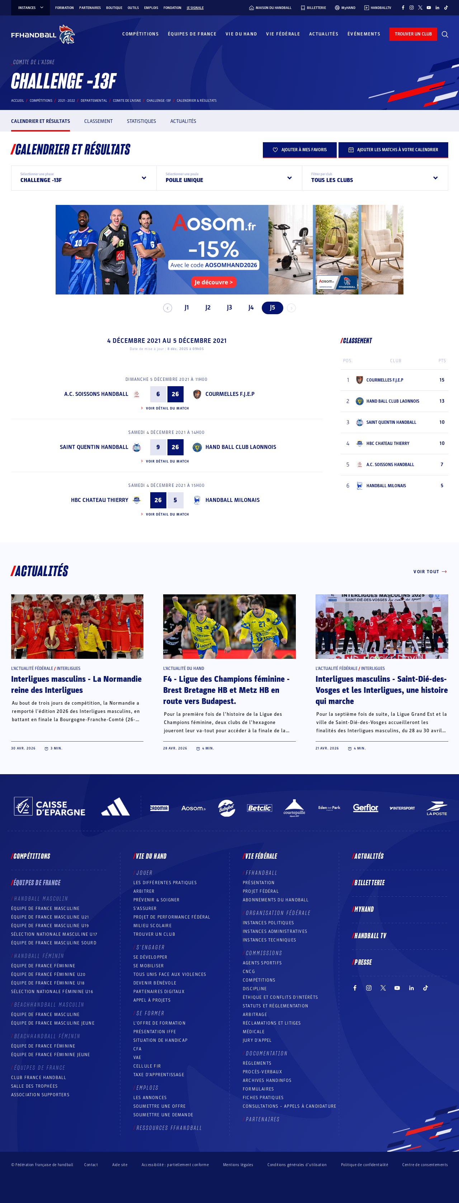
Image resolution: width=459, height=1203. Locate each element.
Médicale (254, 1031)
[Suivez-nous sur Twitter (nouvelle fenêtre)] (420, 7)
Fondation (172, 8)
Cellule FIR (147, 1066)
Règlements (257, 1063)
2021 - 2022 (66, 101)
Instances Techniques (269, 940)
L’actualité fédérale (32, 668)
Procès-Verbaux (262, 1071)
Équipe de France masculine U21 (50, 917)
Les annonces (150, 1097)
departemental (94, 101)
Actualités (324, 34)
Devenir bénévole (154, 983)
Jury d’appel (257, 1040)
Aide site (119, 1165)
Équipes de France (192, 34)
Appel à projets (152, 1000)
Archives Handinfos (267, 1080)
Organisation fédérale (278, 913)
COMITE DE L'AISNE (127, 101)
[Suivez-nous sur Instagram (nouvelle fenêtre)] (412, 7)
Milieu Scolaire (152, 925)
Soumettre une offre (159, 1106)
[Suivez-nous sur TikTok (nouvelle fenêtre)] (446, 7)
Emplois (151, 8)
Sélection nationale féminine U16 (52, 991)
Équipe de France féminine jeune (50, 1054)
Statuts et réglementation (275, 1005)
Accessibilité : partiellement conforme (175, 1165)
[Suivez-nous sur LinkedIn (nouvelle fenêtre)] (437, 7)
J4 (248, 307)
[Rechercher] (445, 34)
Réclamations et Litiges (272, 1023)
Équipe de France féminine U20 (48, 974)
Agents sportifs (262, 962)
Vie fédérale (283, 34)
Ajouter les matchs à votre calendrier (393, 149)
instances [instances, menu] (31, 8)
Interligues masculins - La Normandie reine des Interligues (76, 684)
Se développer (150, 957)
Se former (151, 1013)
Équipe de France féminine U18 (48, 983)
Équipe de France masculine (45, 908)
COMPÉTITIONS (259, 980)
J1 (183, 307)
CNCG (249, 971)
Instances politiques (268, 922)
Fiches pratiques (263, 1097)
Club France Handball (39, 1077)
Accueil (17, 101)
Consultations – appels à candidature (289, 1106)
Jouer (145, 873)
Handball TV (371, 936)
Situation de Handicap (160, 1040)
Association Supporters (40, 1094)
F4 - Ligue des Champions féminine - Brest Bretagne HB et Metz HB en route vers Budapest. (226, 690)
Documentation (267, 1053)
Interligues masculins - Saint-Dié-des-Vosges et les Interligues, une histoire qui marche (382, 690)
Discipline (255, 988)
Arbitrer (144, 891)
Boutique (114, 8)
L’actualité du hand (183, 668)
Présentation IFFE (154, 1031)
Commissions (264, 953)
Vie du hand (241, 34)
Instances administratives (275, 931)
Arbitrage (255, 1014)
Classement (98, 121)
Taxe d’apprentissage (158, 1074)
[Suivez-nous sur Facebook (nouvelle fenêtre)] (403, 7)
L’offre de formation (159, 1023)
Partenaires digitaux (159, 991)
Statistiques (141, 121)
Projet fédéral (261, 891)
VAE (137, 1057)
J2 (205, 307)
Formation (64, 8)
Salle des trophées (34, 1086)
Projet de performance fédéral (172, 917)
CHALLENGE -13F (159, 101)
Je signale (195, 8)
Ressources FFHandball (170, 1128)
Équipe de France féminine (43, 965)
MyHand (364, 909)
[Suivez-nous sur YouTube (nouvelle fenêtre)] (429, 7)
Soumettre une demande (163, 1114)
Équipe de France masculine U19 (50, 925)
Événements (363, 34)
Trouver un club (154, 934)
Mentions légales (238, 1165)
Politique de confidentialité (364, 1165)
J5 (269, 307)
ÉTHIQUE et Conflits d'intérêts (280, 997)
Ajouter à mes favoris (300, 149)
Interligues (68, 668)
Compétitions (140, 34)
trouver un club (413, 34)
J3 (226, 307)
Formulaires (258, 1089)
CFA (137, 1048)
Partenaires (90, 8)
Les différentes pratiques (165, 882)
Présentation (259, 882)
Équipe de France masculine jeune (53, 1023)
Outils (133, 8)
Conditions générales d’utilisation (297, 1165)
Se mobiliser (148, 965)
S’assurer (145, 908)
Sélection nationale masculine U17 (54, 934)
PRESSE (363, 962)
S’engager (151, 947)
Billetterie (370, 883)
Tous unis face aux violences (170, 974)
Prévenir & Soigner (156, 899)
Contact (91, 1165)
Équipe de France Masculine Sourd (53, 942)
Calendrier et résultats (40, 121)
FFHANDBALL (262, 873)
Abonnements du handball (276, 899)
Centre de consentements (425, 1165)
